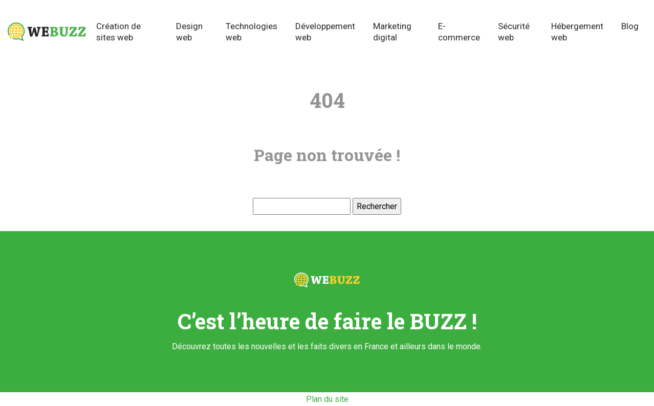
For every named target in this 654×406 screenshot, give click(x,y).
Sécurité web (514, 31)
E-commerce (459, 31)
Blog (630, 26)
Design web (189, 31)
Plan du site (327, 399)
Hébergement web (577, 31)
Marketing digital (392, 31)
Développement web (325, 31)
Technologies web (251, 31)
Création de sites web (118, 31)
